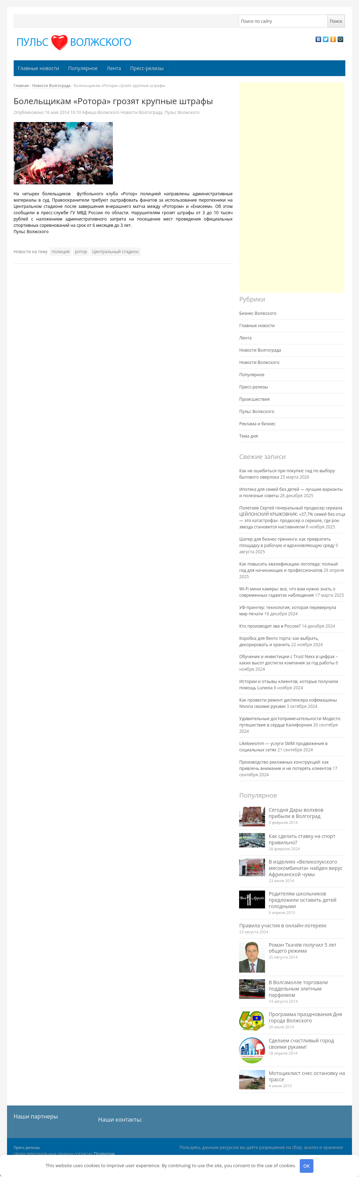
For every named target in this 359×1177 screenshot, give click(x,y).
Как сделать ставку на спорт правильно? (302, 839)
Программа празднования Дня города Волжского (305, 1017)
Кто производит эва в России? (269, 626)
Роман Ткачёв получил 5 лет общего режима (302, 947)
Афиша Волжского (100, 112)
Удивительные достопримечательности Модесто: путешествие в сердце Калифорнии (290, 722)
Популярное (83, 68)
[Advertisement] (291, 187)
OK (306, 1166)
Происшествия (254, 399)
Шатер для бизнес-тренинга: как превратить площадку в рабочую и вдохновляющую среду (286, 542)
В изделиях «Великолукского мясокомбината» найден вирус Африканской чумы (306, 868)
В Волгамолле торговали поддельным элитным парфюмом (298, 988)
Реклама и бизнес (257, 424)
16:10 (63, 112)
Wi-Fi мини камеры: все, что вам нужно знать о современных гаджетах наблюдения (287, 592)
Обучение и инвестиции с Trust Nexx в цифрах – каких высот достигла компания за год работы (288, 660)
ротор (81, 252)
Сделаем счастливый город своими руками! (301, 1043)
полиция (61, 252)
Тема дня (248, 436)
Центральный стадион (115, 252)
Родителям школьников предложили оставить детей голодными (302, 899)
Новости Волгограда (51, 85)
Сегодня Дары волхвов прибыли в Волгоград (296, 812)
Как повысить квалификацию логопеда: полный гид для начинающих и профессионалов (288, 567)
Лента (114, 68)
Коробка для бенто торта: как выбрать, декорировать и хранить (279, 641)
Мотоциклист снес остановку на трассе (307, 1076)
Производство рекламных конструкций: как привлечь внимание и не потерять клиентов (285, 765)
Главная (21, 85)
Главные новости (38, 68)
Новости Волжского (259, 362)
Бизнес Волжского (257, 313)
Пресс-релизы (146, 68)
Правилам (104, 1154)
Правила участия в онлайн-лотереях (282, 925)
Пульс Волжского (181, 112)
